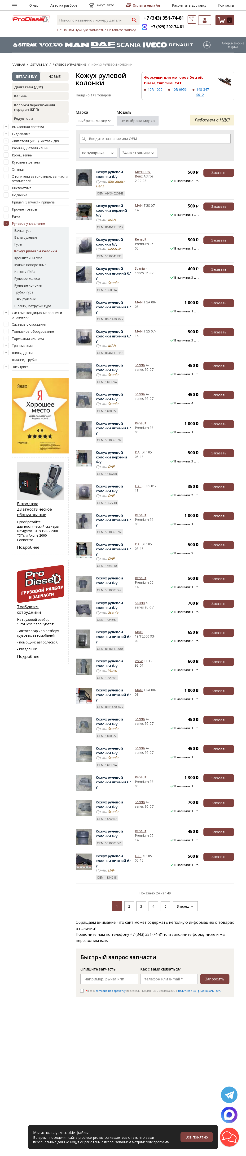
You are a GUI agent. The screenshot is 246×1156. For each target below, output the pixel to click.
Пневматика (21, 188)
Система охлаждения (29, 324)
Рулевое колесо (27, 278)
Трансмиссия (22, 345)
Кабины (20, 96)
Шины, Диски (22, 352)
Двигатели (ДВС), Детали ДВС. (36, 141)
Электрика (20, 367)
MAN (139, 205)
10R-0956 (179, 89)
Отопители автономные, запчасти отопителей (40, 178)
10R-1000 (155, 89)
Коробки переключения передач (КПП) (34, 107)
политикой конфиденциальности (199, 990)
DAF (138, 452)
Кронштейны (22, 155)
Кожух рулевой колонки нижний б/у (113, 273)
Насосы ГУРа (24, 271)
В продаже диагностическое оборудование (34, 509)
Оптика (18, 169)
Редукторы (23, 118)
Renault (140, 239)
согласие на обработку (111, 990)
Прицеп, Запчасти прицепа (33, 202)
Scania (140, 268)
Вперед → (185, 906)
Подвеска (19, 195)
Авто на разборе (64, 5)
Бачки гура (22, 230)
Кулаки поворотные (30, 265)
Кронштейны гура (28, 258)
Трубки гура (23, 292)
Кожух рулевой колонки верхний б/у (111, 210)
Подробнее (28, 547)
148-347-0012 (203, 92)
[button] (229, 1137)
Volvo (139, 661)
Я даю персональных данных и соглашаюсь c (153, 990)
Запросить (214, 979)
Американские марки (233, 45)
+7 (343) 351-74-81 (164, 18)
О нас (33, 5)
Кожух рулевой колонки (35, 251)
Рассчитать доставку (189, 5)
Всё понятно (196, 1137)
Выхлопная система (28, 127)
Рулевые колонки (28, 285)
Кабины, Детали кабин (30, 148)
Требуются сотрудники (29, 609)
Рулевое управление (28, 223)
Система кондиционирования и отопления (37, 315)
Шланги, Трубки (24, 360)
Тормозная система (28, 338)
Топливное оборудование (33, 331)
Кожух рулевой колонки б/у (109, 174)
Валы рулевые (25, 237)
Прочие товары (24, 209)
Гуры (18, 244)
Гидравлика (21, 134)
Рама (16, 216)
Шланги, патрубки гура (32, 306)
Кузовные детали (26, 162)
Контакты (226, 5)
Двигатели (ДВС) (28, 87)
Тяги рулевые (25, 299)
